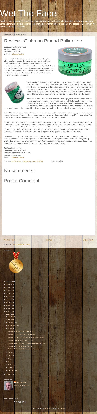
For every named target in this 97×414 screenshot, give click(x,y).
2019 (8, 305)
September (12, 325)
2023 (8, 293)
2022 (8, 296)
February (11, 367)
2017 (8, 311)
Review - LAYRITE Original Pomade (20, 346)
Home (49, 240)
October (11, 322)
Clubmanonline (18, 54)
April (10, 361)
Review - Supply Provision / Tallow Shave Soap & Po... (26, 343)
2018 (8, 308)
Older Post (88, 240)
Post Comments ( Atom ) (21, 244)
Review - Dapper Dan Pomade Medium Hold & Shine (26, 337)
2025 (8, 287)
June (10, 356)
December (12, 317)
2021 (8, 299)
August (10, 328)
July (9, 353)
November (12, 320)
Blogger (62, 408)
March (10, 365)
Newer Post (9, 240)
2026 (8, 284)
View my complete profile (22, 385)
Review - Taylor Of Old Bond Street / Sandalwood (24, 349)
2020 (8, 302)
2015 (8, 374)
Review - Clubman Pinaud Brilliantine (20, 331)
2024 (8, 290)
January (11, 370)
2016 (8, 314)
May (9, 359)
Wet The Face (28, 13)
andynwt (47, 408)
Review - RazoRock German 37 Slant (20, 340)
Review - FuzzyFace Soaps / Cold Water (21, 334)
